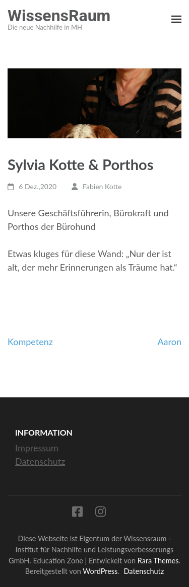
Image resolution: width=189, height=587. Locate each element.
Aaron (169, 341)
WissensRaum (59, 15)
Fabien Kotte (102, 186)
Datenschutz (40, 461)
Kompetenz (30, 341)
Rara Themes (158, 560)
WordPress (100, 571)
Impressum (36, 447)
